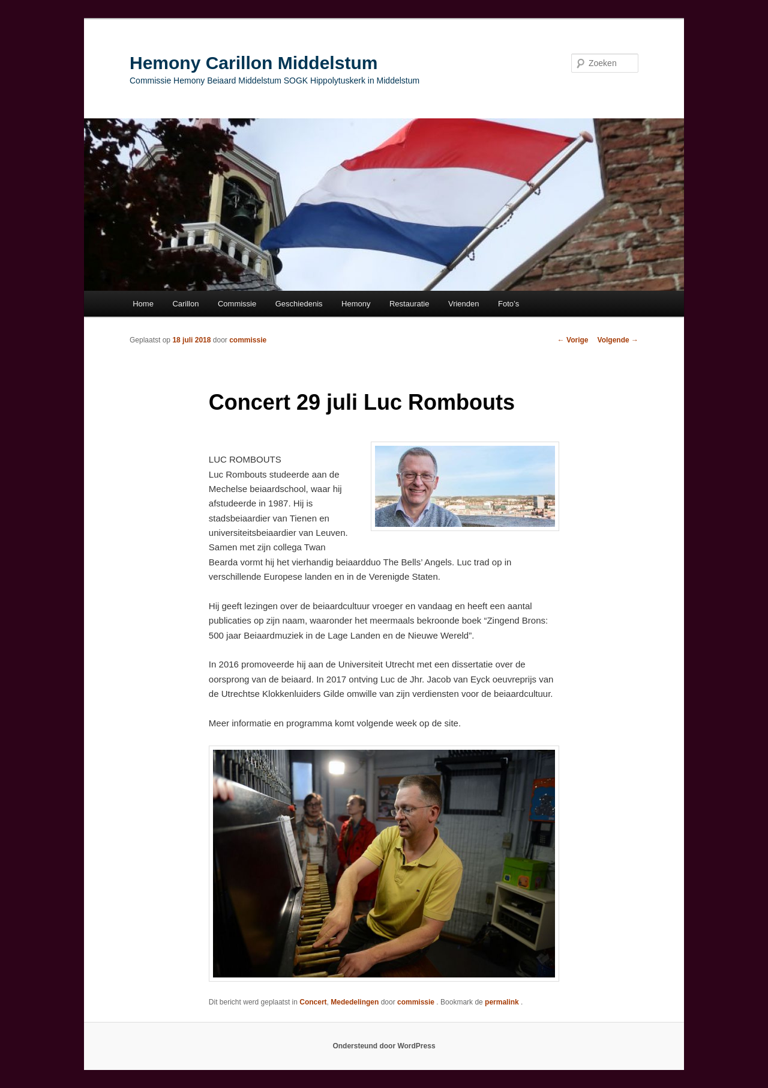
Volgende (618, 340)
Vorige (573, 340)
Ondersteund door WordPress (383, 1046)
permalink (503, 1002)
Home (143, 303)
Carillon (185, 303)
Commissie (237, 303)
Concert (312, 1002)
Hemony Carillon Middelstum (253, 63)
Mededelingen (355, 1002)
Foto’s (508, 303)
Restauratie (409, 303)
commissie (247, 340)
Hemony (355, 303)
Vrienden (463, 303)
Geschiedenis (299, 303)
